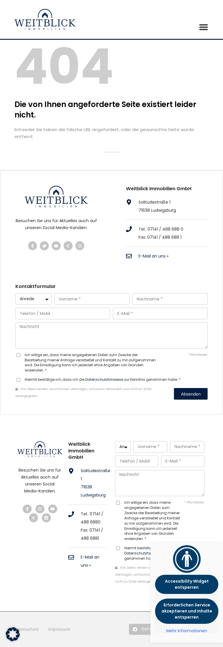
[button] (148, 629)
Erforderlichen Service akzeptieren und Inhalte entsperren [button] (186, 611)
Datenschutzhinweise (104, 379)
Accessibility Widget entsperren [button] (187, 584)
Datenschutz (27, 629)
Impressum (59, 629)
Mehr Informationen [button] (186, 631)
